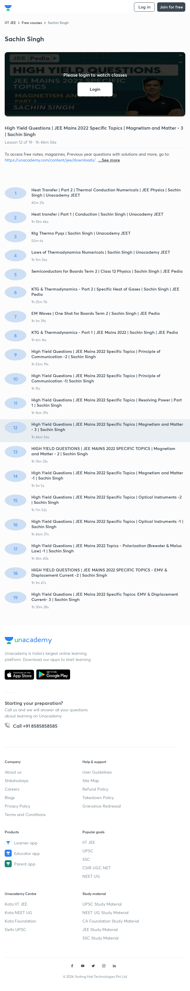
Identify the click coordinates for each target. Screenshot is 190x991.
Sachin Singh (58, 22)
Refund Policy (95, 789)
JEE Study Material (100, 929)
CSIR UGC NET (96, 867)
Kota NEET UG (18, 912)
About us (13, 772)
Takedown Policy (98, 797)
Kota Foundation (20, 921)
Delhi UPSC (15, 929)
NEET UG (91, 876)
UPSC (87, 850)
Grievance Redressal (101, 806)
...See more (109, 160)
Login (95, 89)
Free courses (32, 22)
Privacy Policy (17, 806)
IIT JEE (10, 22)
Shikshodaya (16, 780)
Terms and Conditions (25, 814)
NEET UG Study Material (105, 912)
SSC (86, 859)
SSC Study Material (100, 938)
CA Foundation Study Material (110, 921)
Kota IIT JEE (16, 904)
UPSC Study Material (102, 904)
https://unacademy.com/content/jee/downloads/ (50, 160)
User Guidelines (97, 772)
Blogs (10, 797)
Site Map (90, 780)
